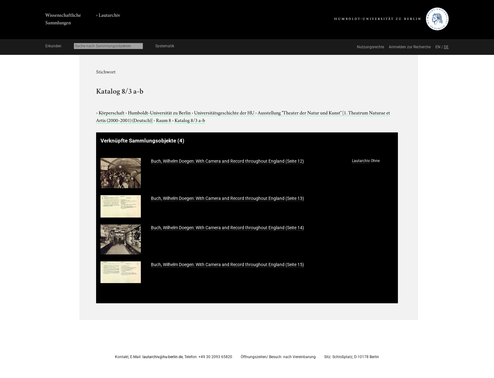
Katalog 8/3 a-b (190, 119)
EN (437, 47)
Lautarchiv (109, 14)
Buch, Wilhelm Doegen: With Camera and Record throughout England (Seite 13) (227, 198)
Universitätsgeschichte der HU (224, 112)
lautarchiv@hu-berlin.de (162, 357)
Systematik (164, 46)
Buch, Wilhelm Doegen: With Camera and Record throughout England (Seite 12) (227, 161)
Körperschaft (112, 112)
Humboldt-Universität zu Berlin (160, 112)
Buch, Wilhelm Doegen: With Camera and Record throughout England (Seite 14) (227, 227)
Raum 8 (164, 119)
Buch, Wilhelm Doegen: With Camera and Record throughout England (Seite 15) (227, 264)
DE (446, 47)
